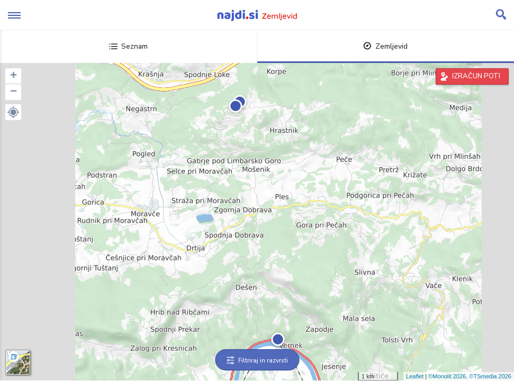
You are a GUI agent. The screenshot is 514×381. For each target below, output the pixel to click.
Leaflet (414, 376)
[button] (13, 112)
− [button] (13, 92)
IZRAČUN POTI (476, 76)
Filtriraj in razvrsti (257, 360)
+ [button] (13, 76)
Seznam (128, 46)
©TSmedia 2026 (490, 376)
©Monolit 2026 (447, 376)
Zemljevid (385, 46)
